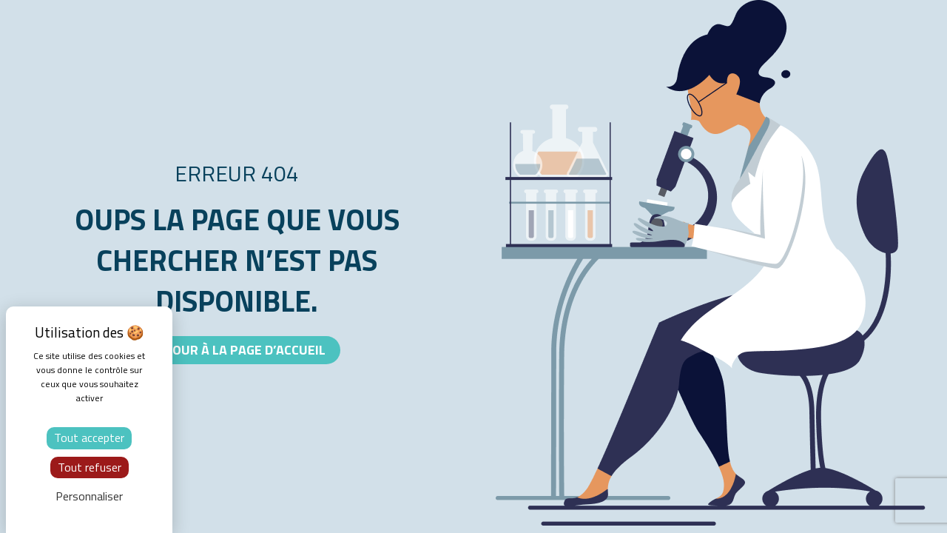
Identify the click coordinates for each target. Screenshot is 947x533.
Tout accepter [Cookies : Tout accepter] (89, 437)
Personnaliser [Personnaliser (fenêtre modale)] (89, 496)
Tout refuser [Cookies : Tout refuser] (89, 467)
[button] (237, 350)
